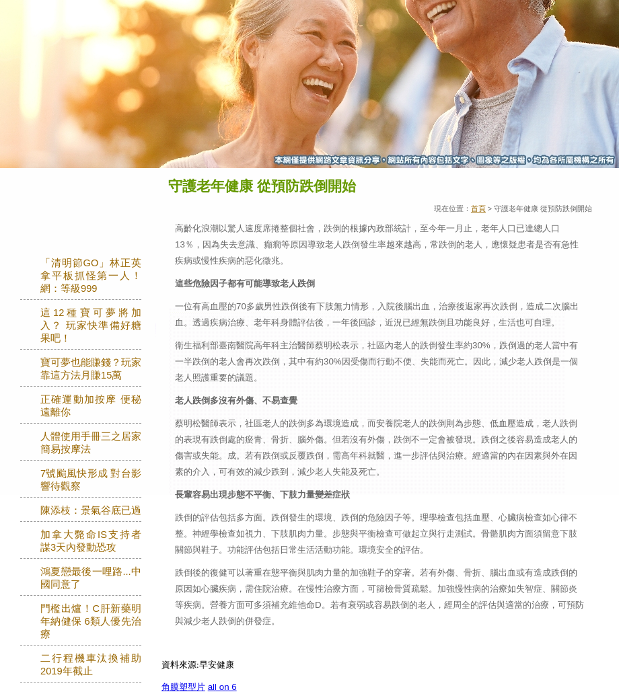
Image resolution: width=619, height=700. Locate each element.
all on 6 (222, 687)
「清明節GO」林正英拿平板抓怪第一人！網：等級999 (90, 276)
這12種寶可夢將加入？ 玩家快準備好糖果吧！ (90, 325)
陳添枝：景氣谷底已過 (90, 510)
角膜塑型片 (183, 687)
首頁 (478, 208)
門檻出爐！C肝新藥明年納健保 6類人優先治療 (90, 621)
